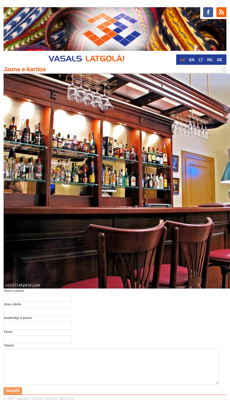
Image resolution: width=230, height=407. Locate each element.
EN (191, 60)
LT (200, 60)
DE (219, 60)
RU (209, 60)
